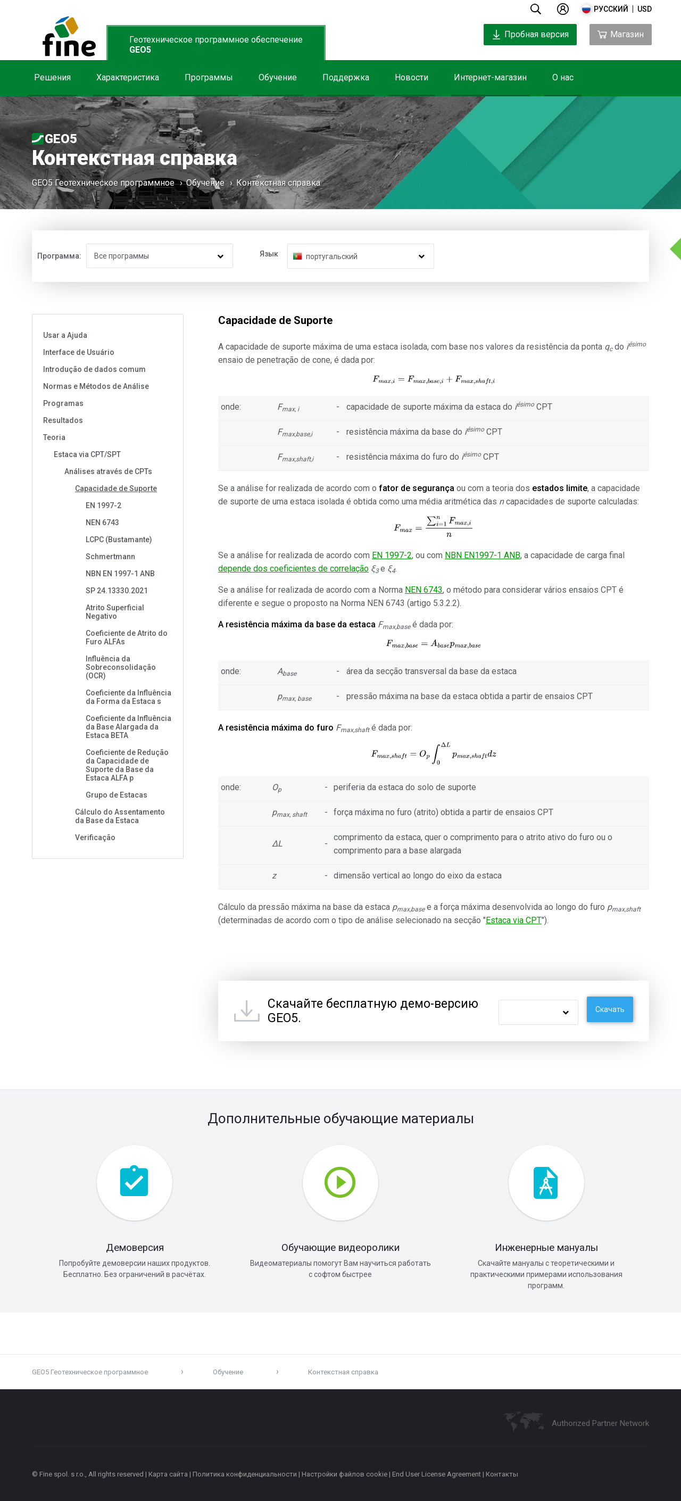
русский (611, 9)
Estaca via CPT (514, 920)
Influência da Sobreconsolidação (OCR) (121, 667)
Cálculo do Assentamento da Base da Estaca (120, 816)
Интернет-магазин (490, 77)
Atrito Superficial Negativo (115, 611)
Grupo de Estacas (116, 795)
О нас (563, 77)
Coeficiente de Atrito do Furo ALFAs (127, 637)
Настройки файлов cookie (344, 1474)
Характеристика (127, 77)
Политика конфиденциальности (245, 1474)
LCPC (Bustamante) (119, 539)
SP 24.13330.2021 (117, 590)
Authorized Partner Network (600, 1423)
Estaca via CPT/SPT (87, 454)
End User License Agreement (436, 1474)
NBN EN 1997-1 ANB (120, 573)
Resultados (63, 420)
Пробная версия (530, 34)
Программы (209, 77)
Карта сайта (168, 1474)
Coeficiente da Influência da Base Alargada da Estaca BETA (128, 727)
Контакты (502, 1474)
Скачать (610, 1009)
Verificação (95, 837)
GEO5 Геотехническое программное (103, 183)
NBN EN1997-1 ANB (482, 555)
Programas (63, 403)
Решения (52, 77)
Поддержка (345, 77)
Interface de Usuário (78, 352)
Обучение (278, 77)
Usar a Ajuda (65, 335)
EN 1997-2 (103, 505)
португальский (332, 256)
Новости (411, 77)
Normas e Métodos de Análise (96, 386)
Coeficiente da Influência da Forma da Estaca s (128, 697)
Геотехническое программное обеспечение (216, 45)
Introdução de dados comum (94, 369)
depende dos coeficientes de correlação (293, 568)
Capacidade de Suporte (116, 488)
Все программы (121, 256)
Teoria (54, 437)
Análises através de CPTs (108, 471)
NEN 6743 (102, 522)
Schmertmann (110, 556)
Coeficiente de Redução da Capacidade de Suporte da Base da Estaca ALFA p (127, 765)
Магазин (620, 34)
